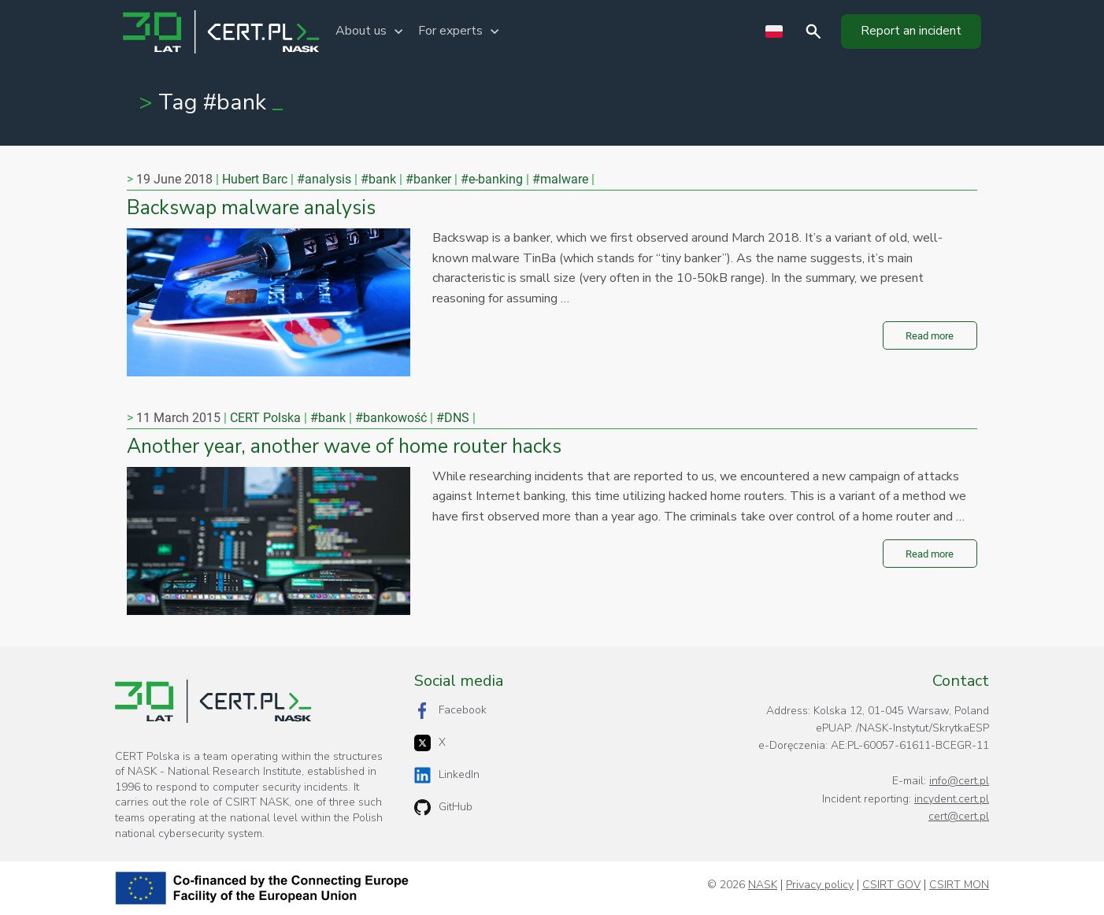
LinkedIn (447, 775)
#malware (560, 179)
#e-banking (492, 179)
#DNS (452, 417)
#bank (378, 179)
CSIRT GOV (891, 885)
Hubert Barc (254, 179)
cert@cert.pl (958, 816)
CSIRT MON (959, 885)
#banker (428, 179)
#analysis (324, 179)
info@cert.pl (959, 780)
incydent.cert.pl (951, 798)
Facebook (450, 710)
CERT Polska (265, 417)
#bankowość (391, 417)
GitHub (443, 807)
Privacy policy (820, 885)
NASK (762, 885)
